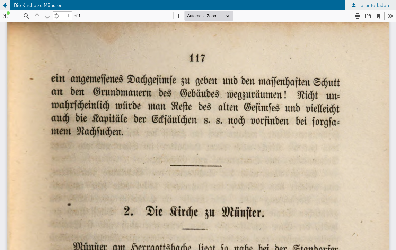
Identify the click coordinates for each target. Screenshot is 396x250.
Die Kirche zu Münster (38, 5)
